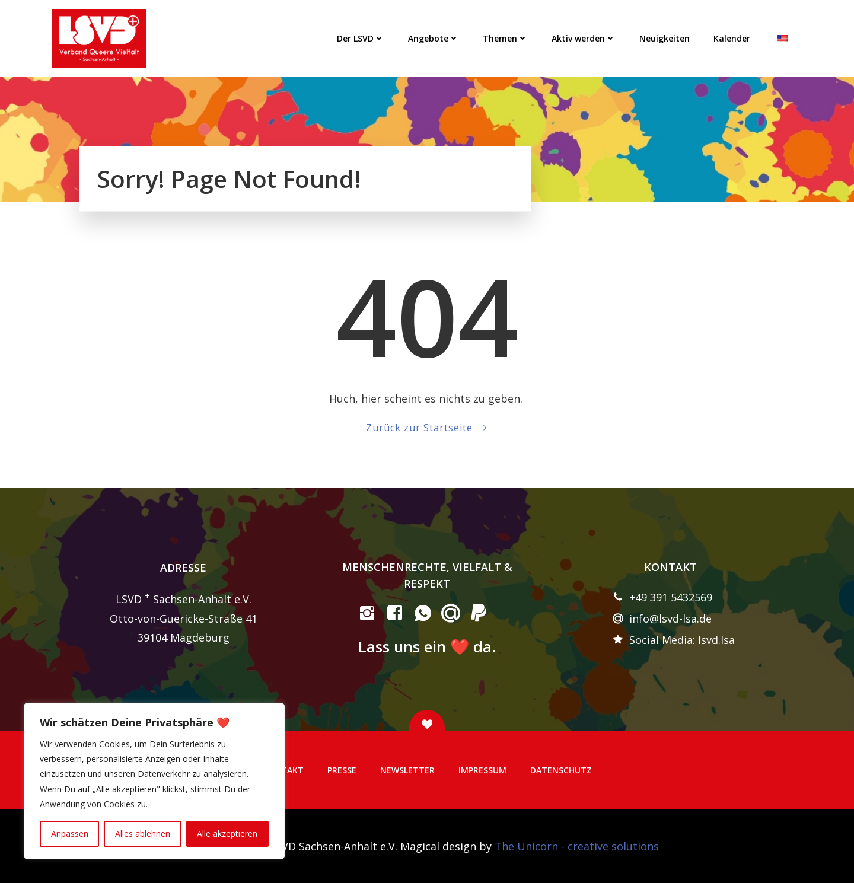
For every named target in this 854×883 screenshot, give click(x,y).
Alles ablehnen (142, 833)
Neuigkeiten (664, 38)
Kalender (731, 38)
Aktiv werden (584, 38)
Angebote (433, 38)
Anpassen (69, 833)
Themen (505, 38)
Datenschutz (561, 770)
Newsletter (407, 770)
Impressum (482, 770)
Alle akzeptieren (227, 833)
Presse (341, 770)
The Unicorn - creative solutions (577, 846)
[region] (154, 781)
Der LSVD (360, 38)
